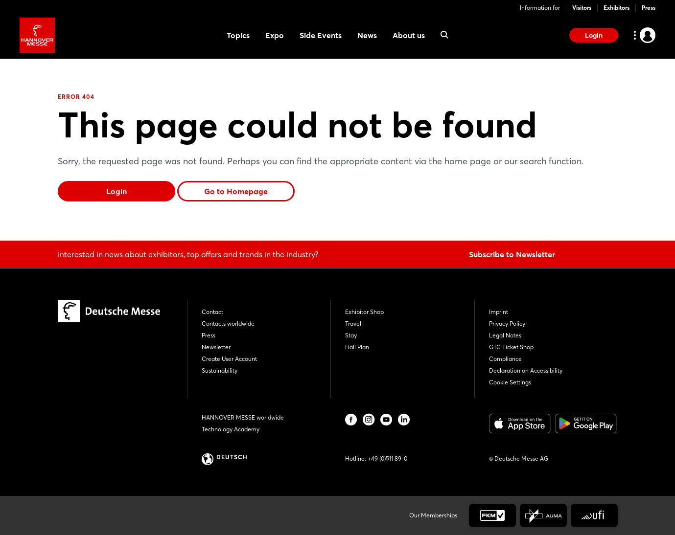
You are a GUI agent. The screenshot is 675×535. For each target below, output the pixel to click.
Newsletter (216, 347)
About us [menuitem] (409, 35)
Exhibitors (616, 7)
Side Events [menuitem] (321, 35)
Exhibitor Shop (364, 311)
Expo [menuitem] (274, 35)
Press (648, 7)
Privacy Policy (507, 323)
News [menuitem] (367, 35)
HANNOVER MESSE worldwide (243, 417)
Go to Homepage (236, 191)
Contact (212, 311)
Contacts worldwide (228, 323)
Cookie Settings (510, 382)
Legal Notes (505, 335)
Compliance (505, 358)
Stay (351, 335)
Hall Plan (357, 347)
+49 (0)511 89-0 (387, 458)
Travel (353, 323)
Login (594, 35)
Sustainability (219, 370)
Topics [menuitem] (238, 35)
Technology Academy (230, 429)
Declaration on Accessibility (525, 370)
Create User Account (229, 358)
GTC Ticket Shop (511, 347)
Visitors (581, 7)
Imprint (498, 311)
